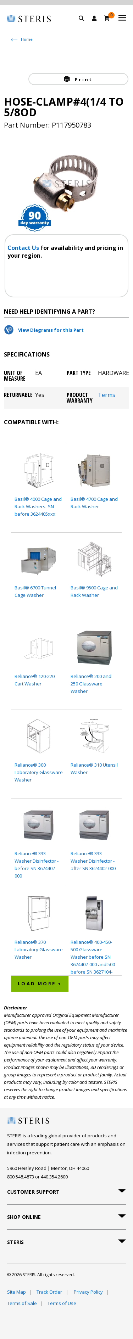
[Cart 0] (107, 18)
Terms (106, 395)
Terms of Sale (22, 1303)
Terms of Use (62, 1303)
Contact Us (23, 248)
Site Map (16, 1292)
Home (27, 39)
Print (83, 79)
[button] (85, 26)
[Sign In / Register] (94, 18)
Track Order (50, 1292)
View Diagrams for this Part (51, 330)
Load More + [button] (40, 983)
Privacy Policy (88, 1292)
